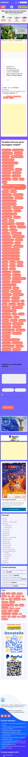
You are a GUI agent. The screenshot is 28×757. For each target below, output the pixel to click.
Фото (4, 560)
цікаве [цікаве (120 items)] (24, 616)
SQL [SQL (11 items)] (7, 599)
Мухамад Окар (6, 288)
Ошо (22, 301)
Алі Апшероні (18, 153)
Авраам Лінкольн (17, 150)
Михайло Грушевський (9, 285)
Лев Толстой (16, 272)
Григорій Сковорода (8, 224)
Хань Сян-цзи (6, 343)
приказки (5, 98)
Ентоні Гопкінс (6, 236)
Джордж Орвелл (16, 233)
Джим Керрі (13, 230)
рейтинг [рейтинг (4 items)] (20, 613)
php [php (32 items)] (23, 596)
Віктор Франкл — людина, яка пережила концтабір (11, 187)
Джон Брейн (6, 233)
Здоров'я (5, 535)
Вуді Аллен (17, 211)
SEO (4, 520)
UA (25, 2)
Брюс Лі (15, 179)
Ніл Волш (16, 288)
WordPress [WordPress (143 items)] (16, 599)
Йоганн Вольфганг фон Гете (10, 249)
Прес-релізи (6, 545)
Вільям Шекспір (18, 195)
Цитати (11, 98)
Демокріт (5, 227)
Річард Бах (12, 304)
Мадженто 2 (6, 539)
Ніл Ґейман (5, 291)
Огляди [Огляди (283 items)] (12, 602)
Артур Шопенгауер (8, 166)
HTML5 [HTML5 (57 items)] (13, 593)
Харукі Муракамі (17, 343)
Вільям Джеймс (7, 195)
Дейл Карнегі (20, 224)
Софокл (16, 317)
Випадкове (5, 533)
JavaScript (6, 554)
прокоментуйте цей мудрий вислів (14, 91)
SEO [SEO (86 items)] (3, 599)
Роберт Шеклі (6, 314)
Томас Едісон (17, 327)
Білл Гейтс (18, 169)
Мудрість (11, 40)
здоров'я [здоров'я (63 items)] (16, 611)
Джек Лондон (21, 227)
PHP (5, 558)
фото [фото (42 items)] (9, 616)
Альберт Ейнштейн (17, 156)
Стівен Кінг (5, 320)
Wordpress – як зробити (8, 522)
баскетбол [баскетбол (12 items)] (12, 608)
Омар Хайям (6, 298)
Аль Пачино (5, 156)
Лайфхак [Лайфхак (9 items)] (23, 599)
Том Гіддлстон (6, 327)
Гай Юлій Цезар (7, 217)
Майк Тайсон (17, 275)
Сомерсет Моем (7, 317)
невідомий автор (18, 294)
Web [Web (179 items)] (10, 599)
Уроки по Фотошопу (7, 549)
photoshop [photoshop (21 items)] (18, 596)
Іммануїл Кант (6, 150)
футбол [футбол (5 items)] (18, 616)
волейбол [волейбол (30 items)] (4, 611)
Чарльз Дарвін (6, 349)
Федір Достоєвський (8, 330)
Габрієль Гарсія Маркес (9, 214)
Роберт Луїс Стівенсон (9, 311)
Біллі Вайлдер (6, 173)
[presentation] (11, 402)
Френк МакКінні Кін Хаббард (11, 340)
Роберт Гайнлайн (17, 307)
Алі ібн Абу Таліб (7, 153)
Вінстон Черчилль (7, 198)
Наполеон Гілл (6, 294)
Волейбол (6, 527)
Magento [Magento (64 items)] (4, 596)
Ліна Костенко (6, 272)
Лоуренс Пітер (6, 275)
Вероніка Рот (19, 198)
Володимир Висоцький (9, 201)
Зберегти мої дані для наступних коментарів (14, 396)
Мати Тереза (6, 282)
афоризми (9, 96)
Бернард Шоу (17, 173)
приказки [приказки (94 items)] (15, 614)
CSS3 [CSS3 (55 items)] (3, 593)
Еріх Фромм (19, 240)
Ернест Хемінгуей (7, 243)
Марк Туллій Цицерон (19, 278)
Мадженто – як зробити (8, 537)
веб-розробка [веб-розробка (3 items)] (17, 608)
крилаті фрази (16, 96)
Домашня (4, 40)
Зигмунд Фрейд (7, 246)
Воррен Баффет (18, 207)
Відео (4, 523)
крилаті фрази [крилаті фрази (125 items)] (6, 614)
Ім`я (3, 387)
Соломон (21, 314)
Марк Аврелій (6, 278)
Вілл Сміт (13, 191)
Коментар (4, 373)
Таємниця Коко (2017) (9, 499)
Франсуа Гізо (6, 336)
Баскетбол (6, 525)
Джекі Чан (5, 230)
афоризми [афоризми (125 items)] (5, 608)
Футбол (6, 529)
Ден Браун (12, 227)
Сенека (14, 314)
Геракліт (4, 220)
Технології (5, 547)
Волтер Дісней (6, 207)
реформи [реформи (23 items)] (4, 616)
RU (21, 2)
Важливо (5, 531)
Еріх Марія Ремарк (18, 236)
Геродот (11, 220)
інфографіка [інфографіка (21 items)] (5, 619)
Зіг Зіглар (18, 243)
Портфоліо (5, 543)
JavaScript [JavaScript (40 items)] (19, 593)
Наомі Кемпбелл (16, 291)
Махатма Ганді (16, 282)
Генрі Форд (16, 217)
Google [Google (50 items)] (8, 593)
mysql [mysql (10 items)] (9, 596)
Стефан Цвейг (6, 323)
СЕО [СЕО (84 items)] (16, 605)
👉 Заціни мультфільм (14, 509)
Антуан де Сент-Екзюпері (10, 163)
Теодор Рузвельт (18, 323)
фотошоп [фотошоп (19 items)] (14, 616)
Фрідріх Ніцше (20, 330)
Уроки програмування (8, 551)
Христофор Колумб (8, 346)
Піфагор (4, 304)
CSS (5, 552)
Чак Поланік (19, 346)
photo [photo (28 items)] (13, 596)
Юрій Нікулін (16, 349)
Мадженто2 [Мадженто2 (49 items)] (5, 602)
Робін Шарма (6, 307)
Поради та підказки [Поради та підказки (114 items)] (8, 605)
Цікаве (4, 562)
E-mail (16, 387)
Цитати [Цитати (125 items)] (21, 605)
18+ (4, 518)
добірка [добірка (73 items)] (10, 611)
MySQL (6, 556)
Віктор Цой (5, 191)
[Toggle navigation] (3, 7)
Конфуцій (5, 262)
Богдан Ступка (6, 179)
